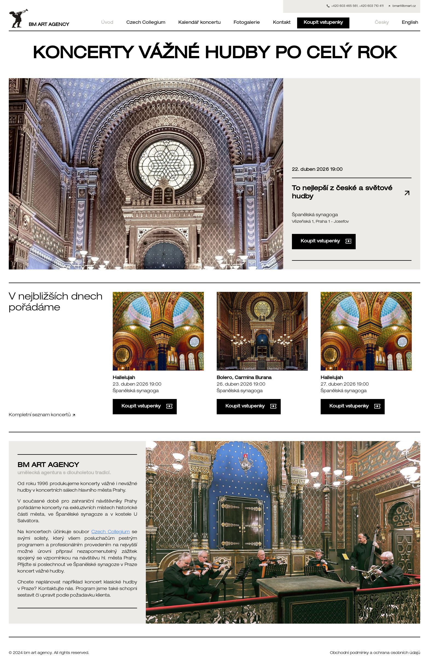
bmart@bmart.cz (404, 6)
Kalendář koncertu (199, 23)
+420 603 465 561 (344, 6)
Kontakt (282, 23)
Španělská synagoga (315, 215)
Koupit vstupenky (323, 23)
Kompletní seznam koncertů (42, 415)
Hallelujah (124, 378)
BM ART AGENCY (39, 18)
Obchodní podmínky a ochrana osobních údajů (375, 653)
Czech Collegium (145, 23)
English (410, 23)
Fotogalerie (247, 23)
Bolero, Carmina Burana (244, 378)
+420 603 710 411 (371, 6)
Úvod (107, 23)
